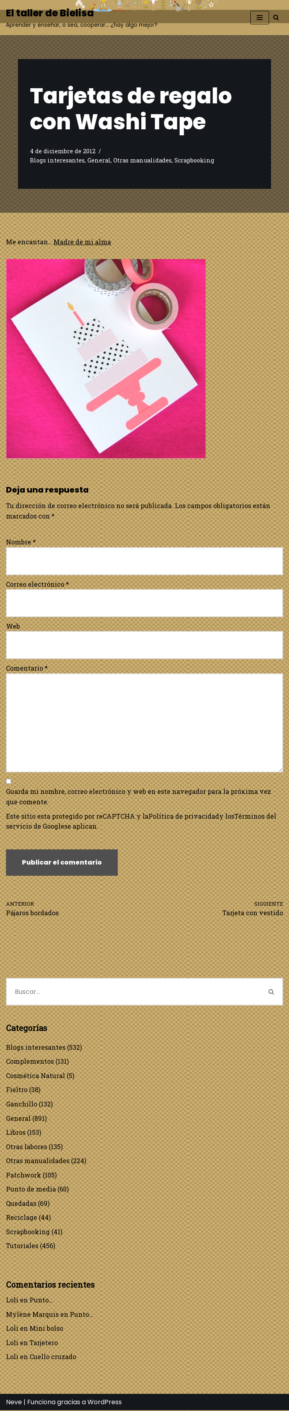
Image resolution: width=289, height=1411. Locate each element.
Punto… (41, 1300)
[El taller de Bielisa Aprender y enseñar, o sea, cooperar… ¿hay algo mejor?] (82, 18)
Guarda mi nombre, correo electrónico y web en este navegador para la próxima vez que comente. (138, 797)
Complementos (30, 1061)
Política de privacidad (183, 816)
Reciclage (21, 1218)
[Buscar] (276, 17)
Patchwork (23, 1175)
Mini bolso (46, 1329)
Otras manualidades (142, 160)
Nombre (21, 542)
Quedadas (21, 1203)
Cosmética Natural (35, 1076)
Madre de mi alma (82, 241)
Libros (16, 1132)
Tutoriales (22, 1246)
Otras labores (26, 1147)
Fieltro (17, 1090)
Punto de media (31, 1189)
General (99, 160)
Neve (14, 1402)
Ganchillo (21, 1104)
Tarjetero (44, 1343)
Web (13, 626)
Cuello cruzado (53, 1357)
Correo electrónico (37, 584)
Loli (12, 1300)
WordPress (104, 1402)
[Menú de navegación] (259, 17)
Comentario (27, 668)
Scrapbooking (194, 160)
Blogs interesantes (57, 160)
